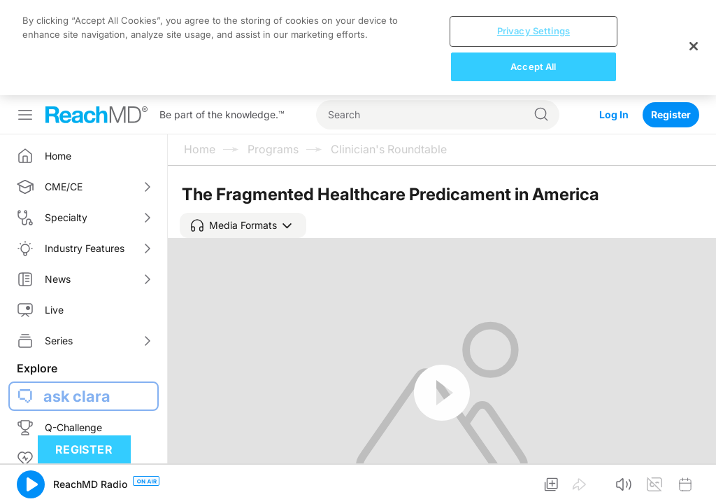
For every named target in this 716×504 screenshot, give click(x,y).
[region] (358, 47)
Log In (614, 114)
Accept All (533, 66)
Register (671, 114)
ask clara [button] (76, 396)
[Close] (693, 46)
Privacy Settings (533, 30)
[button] (243, 225)
